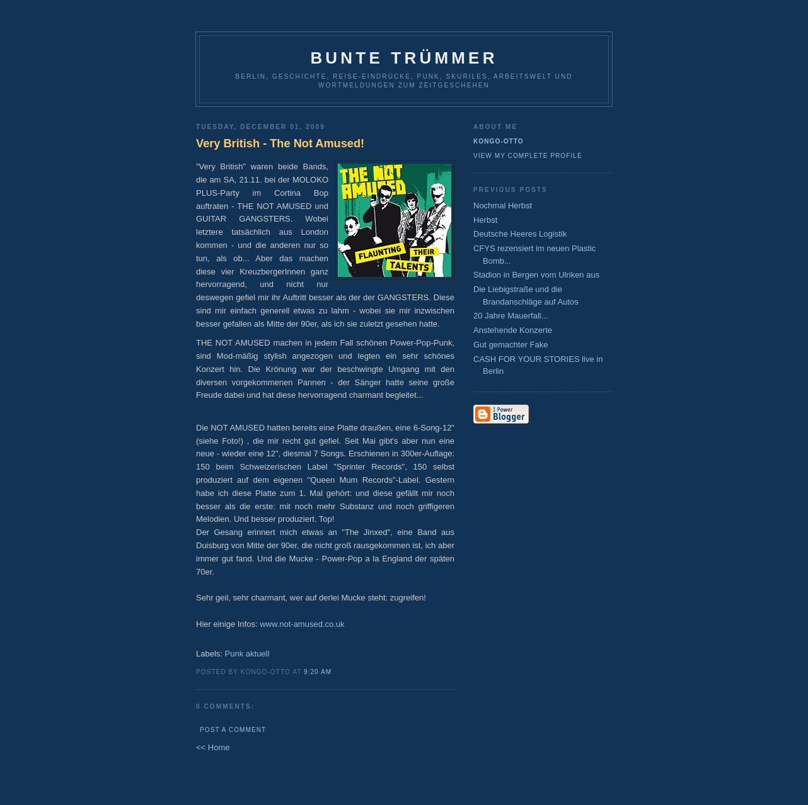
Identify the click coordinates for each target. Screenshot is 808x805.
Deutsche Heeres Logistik (520, 234)
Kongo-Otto (498, 141)
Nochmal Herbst (502, 205)
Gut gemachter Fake (510, 344)
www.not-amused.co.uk (302, 624)
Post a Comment (233, 729)
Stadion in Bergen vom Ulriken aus (536, 274)
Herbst (485, 220)
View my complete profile (527, 155)
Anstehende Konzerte (512, 330)
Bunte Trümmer (403, 57)
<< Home (212, 747)
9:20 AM (318, 671)
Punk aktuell (247, 653)
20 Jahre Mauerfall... (510, 315)
